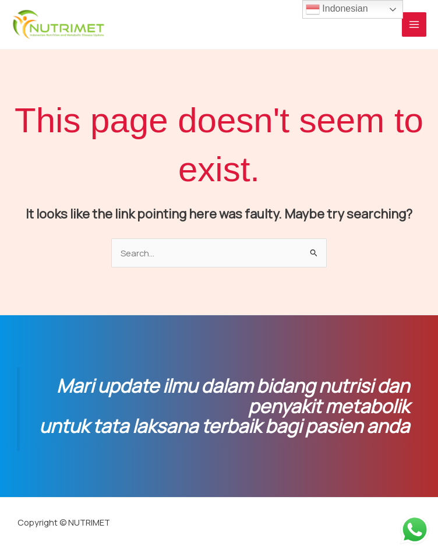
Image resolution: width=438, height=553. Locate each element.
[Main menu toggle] (414, 24)
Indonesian (337, 9)
